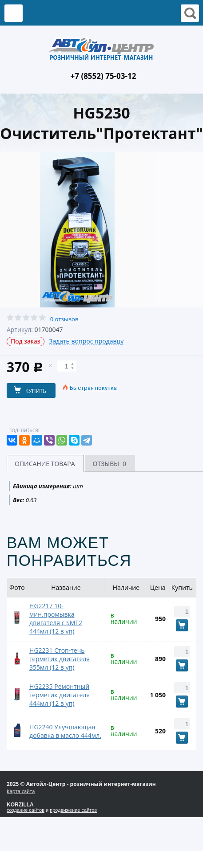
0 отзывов (64, 319)
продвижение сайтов (73, 810)
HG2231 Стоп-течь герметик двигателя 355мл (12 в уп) (59, 658)
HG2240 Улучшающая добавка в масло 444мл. (65, 731)
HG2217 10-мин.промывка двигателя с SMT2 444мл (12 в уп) (55, 618)
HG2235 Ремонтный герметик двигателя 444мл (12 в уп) (59, 695)
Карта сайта (21, 791)
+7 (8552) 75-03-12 (103, 76)
